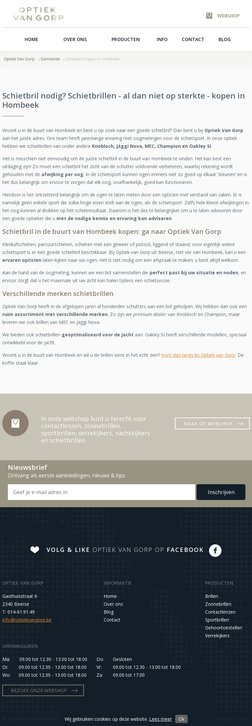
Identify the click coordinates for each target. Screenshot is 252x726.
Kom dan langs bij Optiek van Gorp (198, 355)
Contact (193, 39)
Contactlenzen (220, 612)
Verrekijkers (217, 635)
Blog (225, 39)
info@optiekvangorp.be (27, 620)
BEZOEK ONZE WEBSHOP (39, 690)
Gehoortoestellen (223, 627)
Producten (126, 39)
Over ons (75, 39)
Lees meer (160, 719)
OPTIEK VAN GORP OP (125, 550)
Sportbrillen (217, 620)
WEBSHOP (228, 15)
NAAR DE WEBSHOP (208, 423)
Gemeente (50, 59)
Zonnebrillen (218, 604)
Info (162, 39)
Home (31, 39)
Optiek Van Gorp (38, 14)
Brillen (211, 596)
